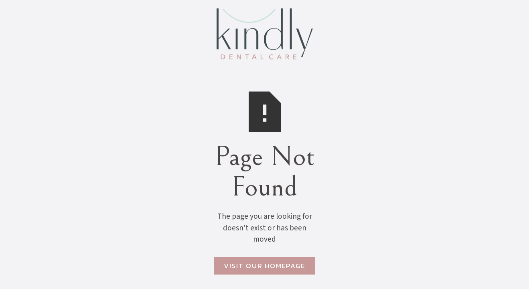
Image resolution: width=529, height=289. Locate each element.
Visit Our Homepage (264, 266)
